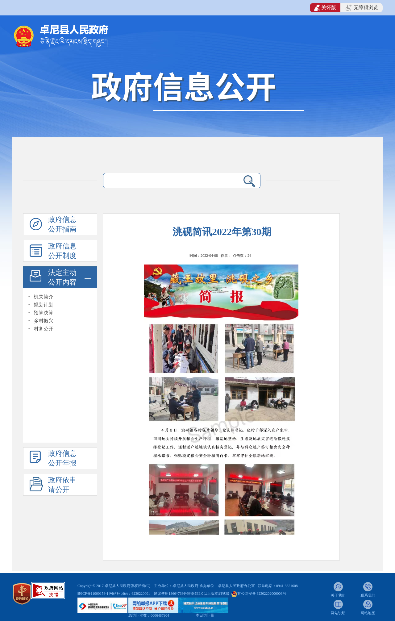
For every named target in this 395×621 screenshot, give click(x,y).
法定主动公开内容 (62, 277)
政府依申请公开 (62, 485)
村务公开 (43, 328)
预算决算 (43, 312)
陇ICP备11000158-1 (93, 593)
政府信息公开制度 (62, 251)
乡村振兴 (43, 320)
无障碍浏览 (362, 8)
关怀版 (325, 8)
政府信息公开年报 (62, 458)
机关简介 (43, 296)
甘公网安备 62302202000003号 (261, 593)
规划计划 (43, 304)
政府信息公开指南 (62, 224)
